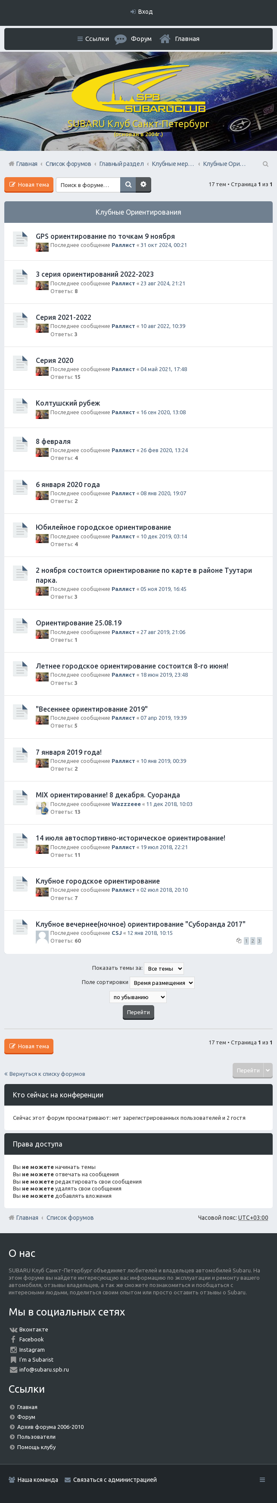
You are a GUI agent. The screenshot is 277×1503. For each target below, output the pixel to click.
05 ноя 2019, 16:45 (163, 589)
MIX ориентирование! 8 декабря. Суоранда (108, 795)
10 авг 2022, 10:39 (162, 326)
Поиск (128, 185)
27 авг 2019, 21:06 (162, 632)
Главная (187, 38)
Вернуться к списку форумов (47, 1074)
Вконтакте (33, 1329)
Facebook (31, 1339)
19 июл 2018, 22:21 (164, 847)
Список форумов (70, 1217)
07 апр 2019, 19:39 (163, 718)
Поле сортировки (138, 983)
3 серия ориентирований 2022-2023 (95, 274)
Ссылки (97, 38)
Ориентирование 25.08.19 (78, 623)
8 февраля (53, 441)
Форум (26, 1417)
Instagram (32, 1350)
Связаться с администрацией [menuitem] (115, 1479)
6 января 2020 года (68, 484)
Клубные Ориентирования (138, 212)
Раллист (123, 245)
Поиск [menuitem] (264, 163)
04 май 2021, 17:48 (163, 369)
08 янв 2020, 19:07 (163, 493)
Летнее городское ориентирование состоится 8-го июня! (132, 666)
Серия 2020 (54, 360)
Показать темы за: (138, 968)
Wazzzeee (126, 804)
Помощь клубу (36, 1447)
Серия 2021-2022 (63, 317)
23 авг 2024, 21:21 (162, 283)
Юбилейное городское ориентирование (103, 527)
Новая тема (33, 184)
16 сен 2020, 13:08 (163, 412)
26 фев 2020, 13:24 (164, 450)
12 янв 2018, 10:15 (150, 933)
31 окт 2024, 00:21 (163, 245)
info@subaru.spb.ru (44, 1369)
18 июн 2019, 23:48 (164, 675)
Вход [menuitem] (145, 11)
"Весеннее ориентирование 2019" (92, 709)
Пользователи (36, 1437)
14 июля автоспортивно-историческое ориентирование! (130, 838)
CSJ (117, 933)
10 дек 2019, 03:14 (163, 536)
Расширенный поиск (143, 185)
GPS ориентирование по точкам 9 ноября (105, 236)
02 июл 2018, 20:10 (164, 890)
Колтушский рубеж (68, 403)
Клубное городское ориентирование (98, 881)
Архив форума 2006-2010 (50, 1427)
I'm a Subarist (36, 1359)
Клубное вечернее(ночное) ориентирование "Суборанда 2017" (141, 924)
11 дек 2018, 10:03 (169, 804)
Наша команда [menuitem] (38, 1479)
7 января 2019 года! (69, 752)
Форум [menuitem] (141, 38)
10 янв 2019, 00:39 (163, 761)
